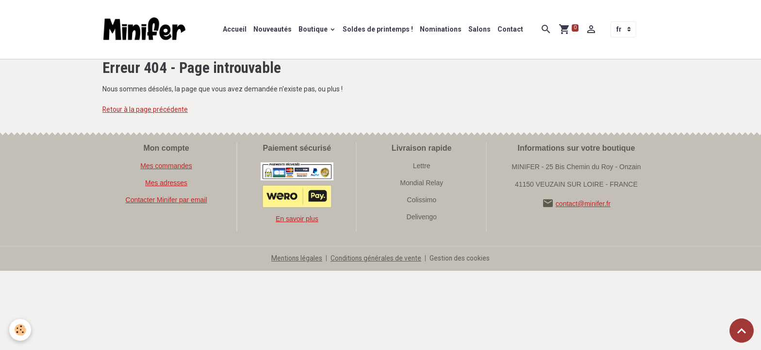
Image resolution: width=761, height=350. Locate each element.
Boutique (314, 29)
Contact (511, 29)
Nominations (441, 29)
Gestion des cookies (461, 258)
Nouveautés (273, 29)
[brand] (147, 29)
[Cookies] (21, 330)
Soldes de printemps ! (378, 29)
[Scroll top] (741, 330)
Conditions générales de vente (376, 258)
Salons (480, 29)
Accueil (235, 29)
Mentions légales (296, 258)
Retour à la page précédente (145, 110)
